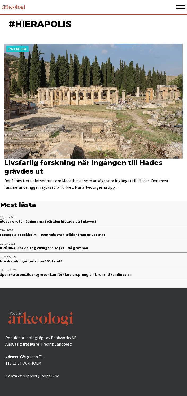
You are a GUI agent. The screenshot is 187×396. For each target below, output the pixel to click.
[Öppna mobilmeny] (180, 7)
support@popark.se (41, 375)
